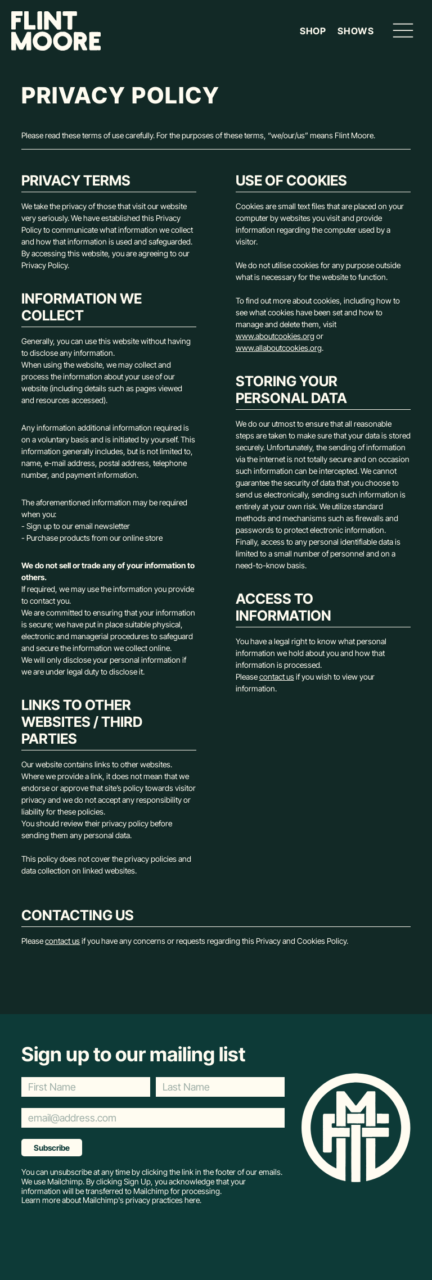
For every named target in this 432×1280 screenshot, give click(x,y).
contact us (276, 676)
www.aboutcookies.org (275, 336)
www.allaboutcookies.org (279, 347)
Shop (313, 31)
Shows (356, 31)
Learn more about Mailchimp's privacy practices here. (111, 1200)
